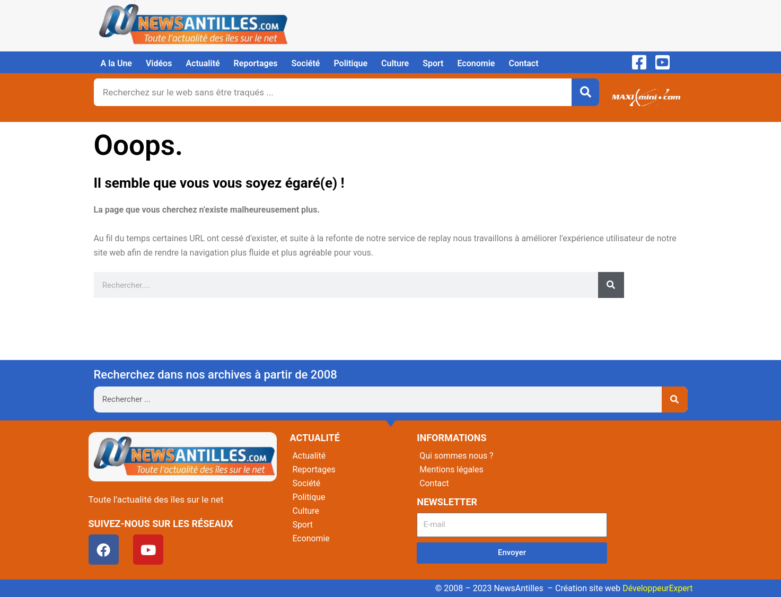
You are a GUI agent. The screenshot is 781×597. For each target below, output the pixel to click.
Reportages (256, 63)
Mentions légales (451, 469)
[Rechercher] (585, 92)
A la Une (116, 63)
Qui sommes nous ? (456, 456)
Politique (350, 63)
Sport (433, 63)
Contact (523, 63)
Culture (395, 63)
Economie (476, 63)
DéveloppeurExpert (656, 588)
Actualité (203, 63)
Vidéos (159, 63)
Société (306, 63)
